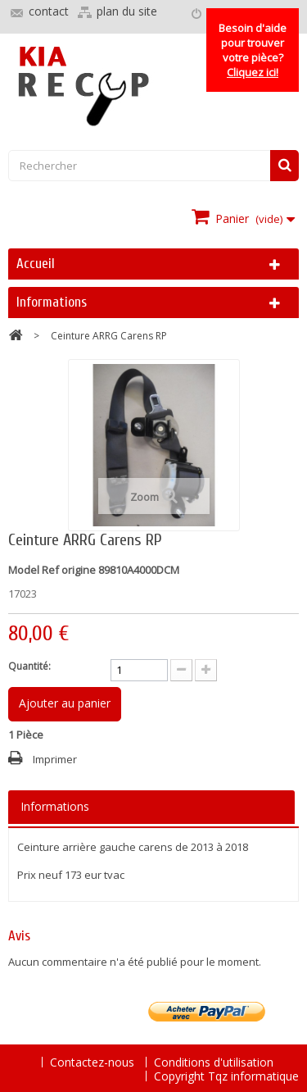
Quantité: (29, 666)
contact (49, 11)
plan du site (127, 11)
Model (23, 569)
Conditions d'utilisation (213, 1062)
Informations (51, 302)
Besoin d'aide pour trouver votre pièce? (253, 50)
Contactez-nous (94, 1062)
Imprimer (55, 759)
